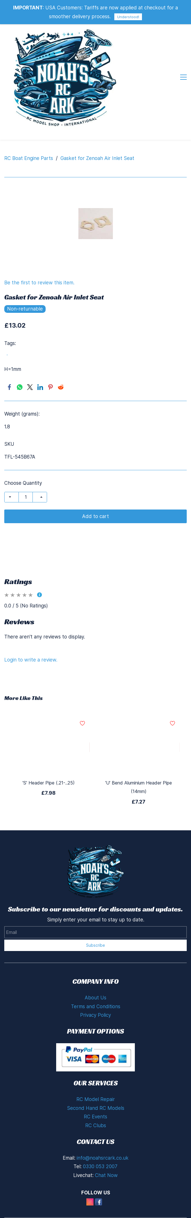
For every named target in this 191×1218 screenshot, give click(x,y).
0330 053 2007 (100, 1134)
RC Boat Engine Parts (28, 125)
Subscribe (95, 912)
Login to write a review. (30, 627)
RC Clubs (95, 1093)
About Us (95, 965)
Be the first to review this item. (39, 250)
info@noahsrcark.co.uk (103, 1125)
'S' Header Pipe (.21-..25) (49, 750)
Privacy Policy (95, 982)
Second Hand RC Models (95, 1075)
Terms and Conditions (95, 974)
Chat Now (106, 1142)
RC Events (95, 1084)
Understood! (128, 17)
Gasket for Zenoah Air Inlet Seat (97, 125)
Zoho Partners (145, 1213)
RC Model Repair (95, 1066)
